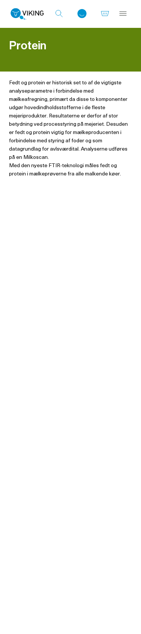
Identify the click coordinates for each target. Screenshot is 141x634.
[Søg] (59, 14)
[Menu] (123, 14)
